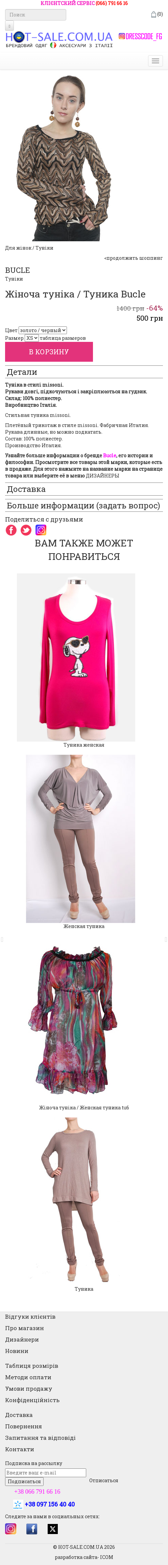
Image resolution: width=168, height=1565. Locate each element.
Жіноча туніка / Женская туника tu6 (84, 1107)
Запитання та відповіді (40, 1438)
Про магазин (24, 1328)
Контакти (19, 1449)
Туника (84, 1289)
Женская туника (84, 926)
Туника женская (84, 745)
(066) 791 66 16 (112, 3)
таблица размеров (63, 338)
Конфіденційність (32, 1400)
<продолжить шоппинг (133, 258)
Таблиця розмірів (31, 1366)
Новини (16, 1351)
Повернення (23, 1426)
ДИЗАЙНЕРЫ (102, 475)
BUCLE (17, 270)
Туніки (14, 279)
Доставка (19, 1415)
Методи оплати (28, 1377)
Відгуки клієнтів (30, 1316)
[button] (4, 936)
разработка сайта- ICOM (84, 1557)
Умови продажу (28, 1388)
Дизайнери (22, 1339)
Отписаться (103, 1480)
